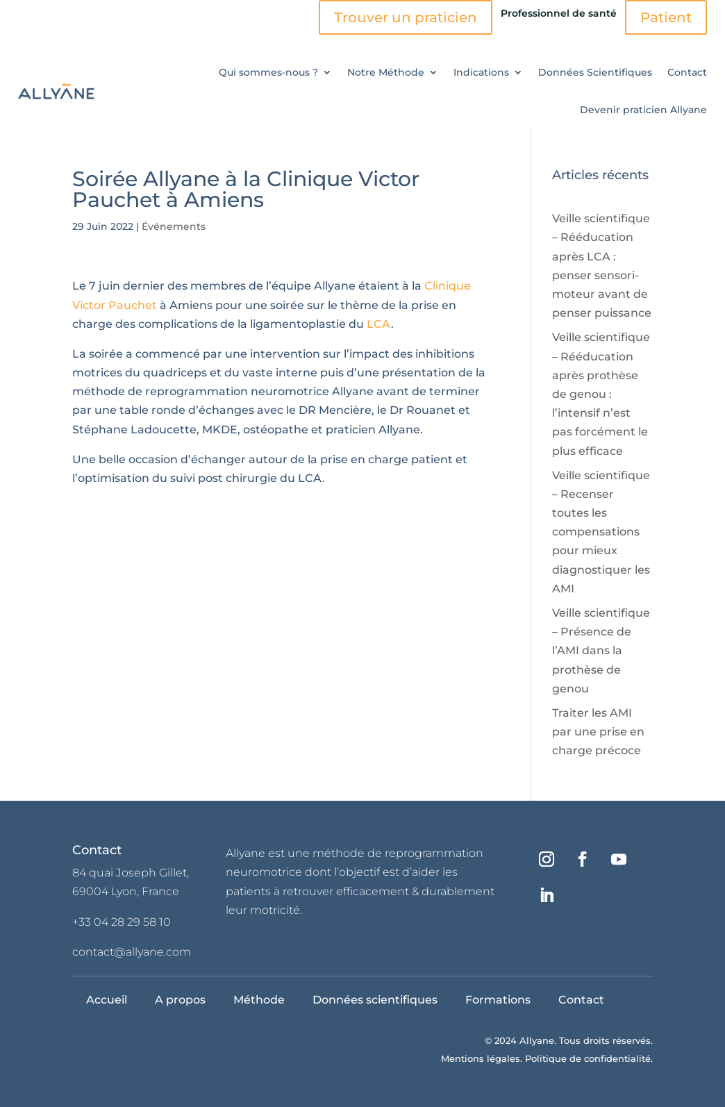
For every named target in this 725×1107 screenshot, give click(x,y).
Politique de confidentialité (588, 1058)
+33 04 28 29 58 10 (121, 922)
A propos (180, 999)
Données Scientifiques (595, 72)
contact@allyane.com (131, 951)
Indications (481, 72)
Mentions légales (480, 1058)
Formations (498, 999)
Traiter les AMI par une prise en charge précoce (598, 731)
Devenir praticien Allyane (643, 109)
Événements (174, 226)
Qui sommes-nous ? (268, 72)
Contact (687, 72)
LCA (379, 324)
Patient (666, 17)
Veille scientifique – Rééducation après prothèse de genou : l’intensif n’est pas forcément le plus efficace (601, 394)
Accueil (106, 999)
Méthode (259, 999)
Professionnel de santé (559, 13)
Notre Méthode (385, 72)
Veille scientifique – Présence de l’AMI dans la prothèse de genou (601, 650)
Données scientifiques (375, 999)
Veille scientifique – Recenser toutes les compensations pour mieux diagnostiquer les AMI (601, 532)
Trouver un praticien (405, 17)
